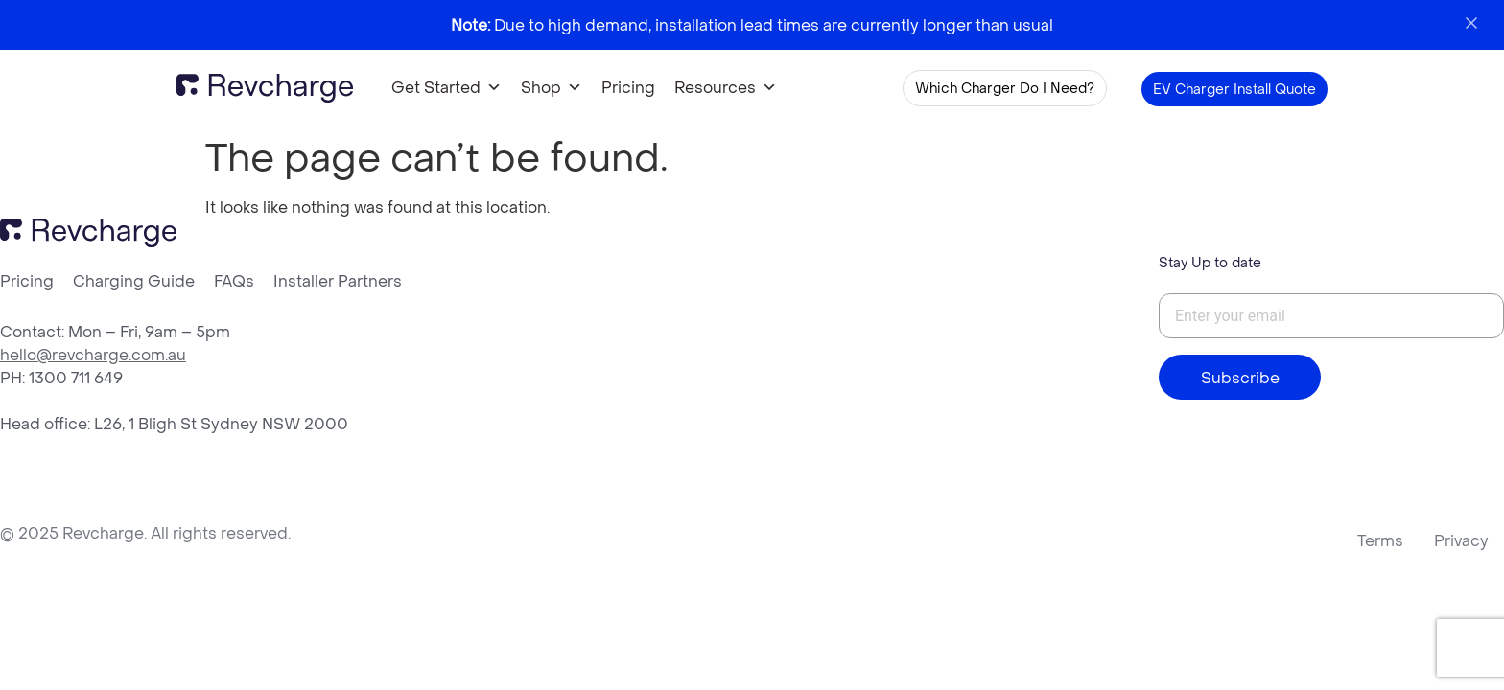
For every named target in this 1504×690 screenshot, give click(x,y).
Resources (725, 88)
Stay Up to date (1210, 262)
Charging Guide (134, 280)
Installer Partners (337, 280)
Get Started (446, 88)
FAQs (234, 280)
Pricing (628, 87)
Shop (551, 88)
